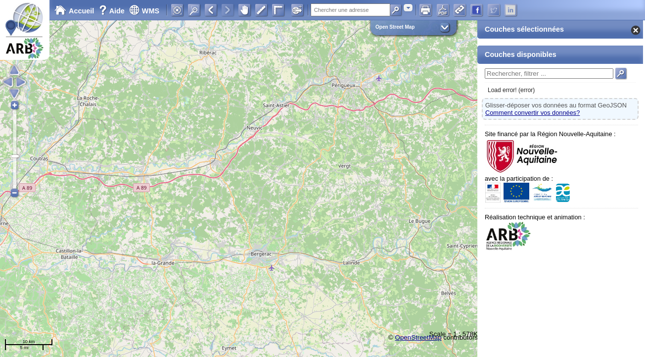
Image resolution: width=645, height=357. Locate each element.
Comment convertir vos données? (532, 112)
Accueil (74, 11)
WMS (144, 11)
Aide (113, 11)
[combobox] (408, 7)
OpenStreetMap (418, 337)
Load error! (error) (511, 90)
